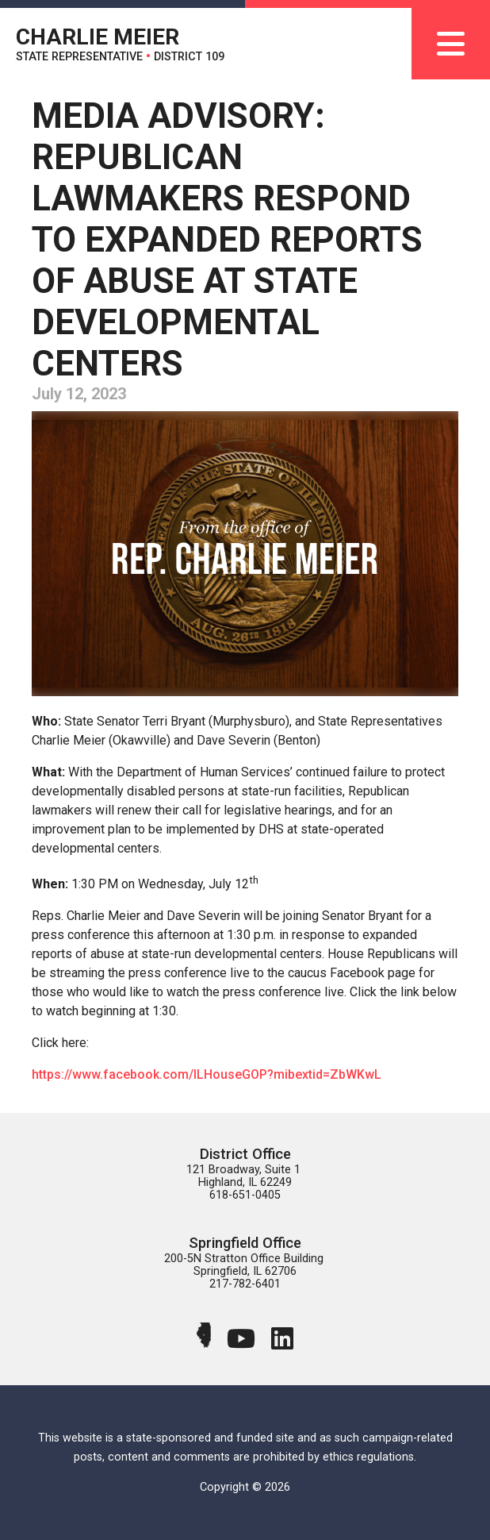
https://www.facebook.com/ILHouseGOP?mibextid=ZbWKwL (206, 1074)
